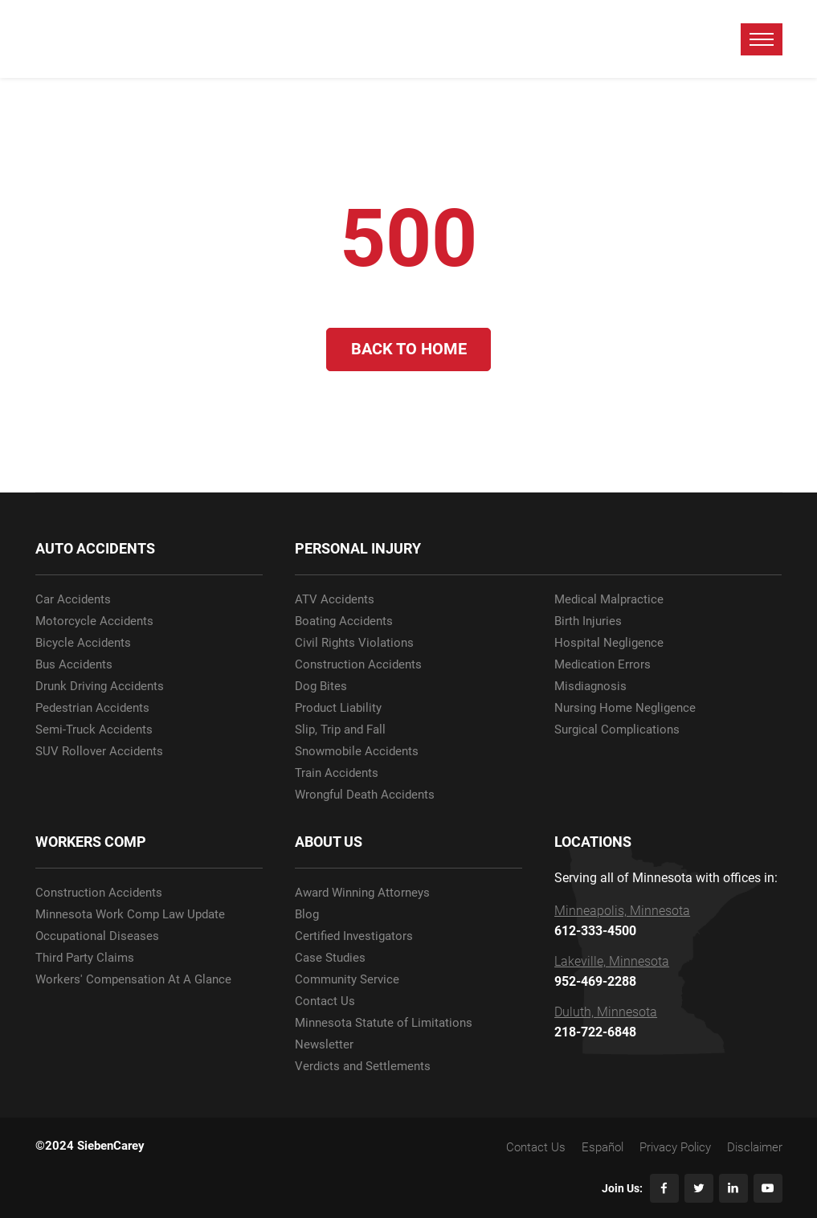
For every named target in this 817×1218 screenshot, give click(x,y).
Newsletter (324, 1045)
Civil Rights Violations (354, 643)
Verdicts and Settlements (363, 1066)
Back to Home (409, 349)
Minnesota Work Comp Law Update (130, 915)
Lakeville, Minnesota (611, 961)
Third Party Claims (84, 958)
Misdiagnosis (590, 686)
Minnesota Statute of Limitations (383, 1023)
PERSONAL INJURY (358, 548)
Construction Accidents (358, 665)
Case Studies (330, 958)
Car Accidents (73, 600)
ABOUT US (328, 841)
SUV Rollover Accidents (99, 751)
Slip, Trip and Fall (340, 730)
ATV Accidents (334, 600)
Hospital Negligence (609, 643)
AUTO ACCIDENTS (95, 548)
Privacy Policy (675, 1147)
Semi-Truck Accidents (94, 730)
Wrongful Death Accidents (365, 795)
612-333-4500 (595, 931)
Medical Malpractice (609, 600)
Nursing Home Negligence (625, 708)
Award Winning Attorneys (362, 893)
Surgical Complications (617, 730)
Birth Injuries (588, 621)
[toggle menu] (761, 39)
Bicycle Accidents (83, 643)
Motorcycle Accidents (94, 621)
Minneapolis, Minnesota (622, 911)
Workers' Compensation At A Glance (133, 980)
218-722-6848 (595, 1032)
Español (602, 1147)
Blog (307, 915)
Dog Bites (321, 686)
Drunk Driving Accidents (99, 686)
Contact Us (325, 1001)
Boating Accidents (344, 621)
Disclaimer (754, 1147)
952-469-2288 (595, 981)
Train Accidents (336, 773)
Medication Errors (602, 665)
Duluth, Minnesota (605, 1012)
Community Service (347, 980)
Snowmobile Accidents (357, 751)
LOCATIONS (592, 841)
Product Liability (338, 708)
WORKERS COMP (90, 841)
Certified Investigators (354, 936)
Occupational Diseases (97, 936)
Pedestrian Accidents (92, 708)
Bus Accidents (73, 665)
